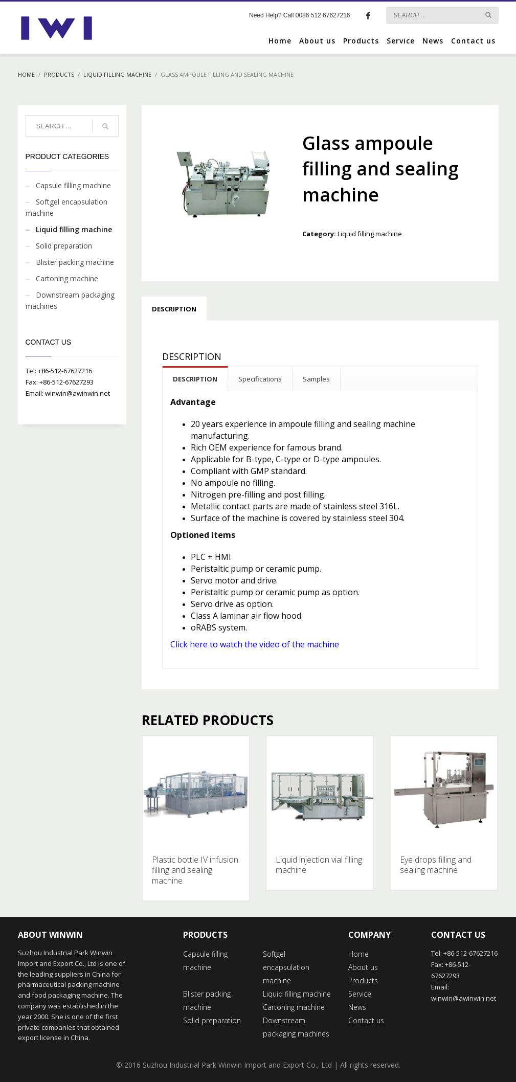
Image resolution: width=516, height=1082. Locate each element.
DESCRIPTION (195, 379)
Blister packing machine (75, 262)
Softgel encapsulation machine (66, 207)
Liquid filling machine (370, 233)
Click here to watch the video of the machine (254, 644)
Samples (316, 379)
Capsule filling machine (73, 185)
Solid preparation (64, 246)
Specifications (260, 379)
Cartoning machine (67, 278)
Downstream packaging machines (70, 300)
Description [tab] (174, 308)
